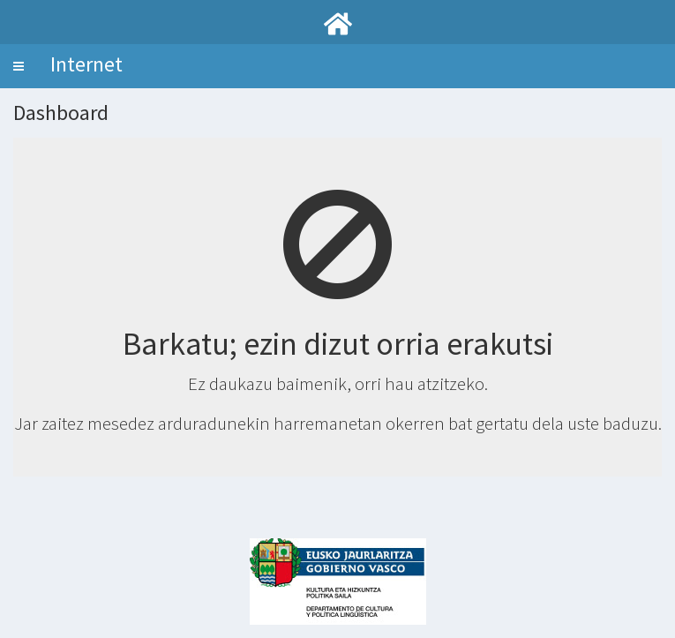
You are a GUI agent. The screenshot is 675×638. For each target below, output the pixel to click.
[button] (18, 66)
